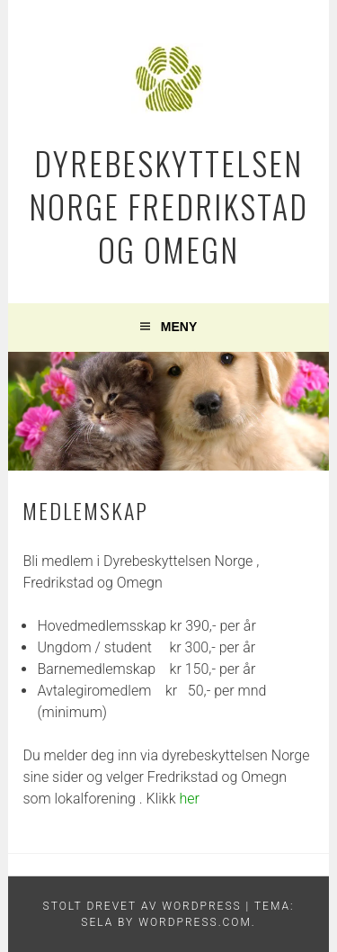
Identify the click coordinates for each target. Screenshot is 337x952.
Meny (179, 326)
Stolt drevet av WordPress (142, 906)
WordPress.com (195, 922)
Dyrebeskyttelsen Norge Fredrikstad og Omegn (168, 206)
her (188, 798)
